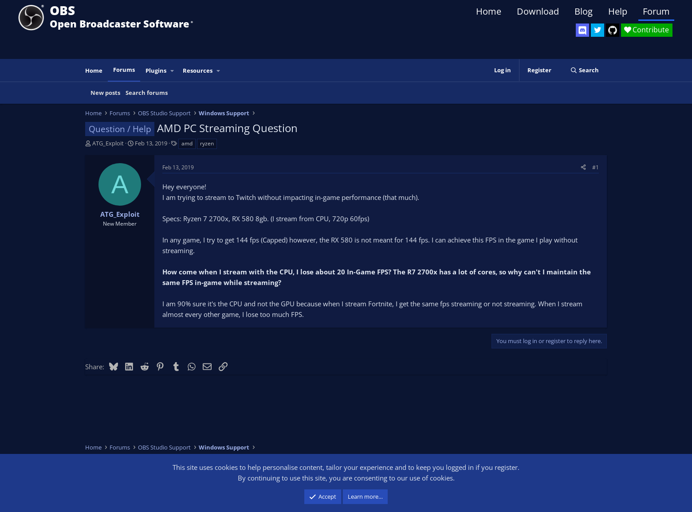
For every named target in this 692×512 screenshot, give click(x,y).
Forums (124, 70)
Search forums (147, 93)
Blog (583, 11)
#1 (595, 167)
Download (538, 11)
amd (187, 143)
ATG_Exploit (108, 143)
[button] (172, 71)
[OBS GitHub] (612, 30)
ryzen (207, 143)
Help (617, 11)
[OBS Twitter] (597, 30)
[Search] (584, 70)
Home (488, 11)
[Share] (583, 167)
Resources (197, 70)
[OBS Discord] (582, 30)
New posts (105, 93)
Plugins (155, 70)
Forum (656, 11)
